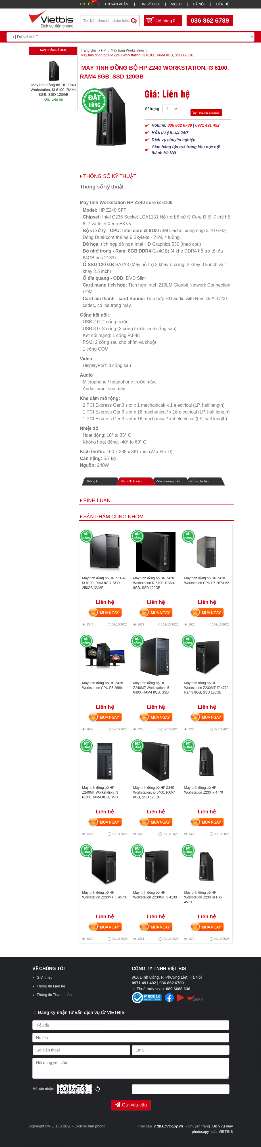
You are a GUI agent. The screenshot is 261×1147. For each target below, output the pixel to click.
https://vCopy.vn (168, 1126)
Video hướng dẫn (168, 481)
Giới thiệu (44, 977)
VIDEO (176, 4)
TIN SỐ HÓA (150, 4)
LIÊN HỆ (222, 4)
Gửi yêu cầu (131, 1104)
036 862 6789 (210, 20)
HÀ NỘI (198, 4)
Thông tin (92, 481)
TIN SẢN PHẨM (117, 4)
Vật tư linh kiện (131, 481)
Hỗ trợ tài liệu (199, 481)
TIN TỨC (86, 4)
